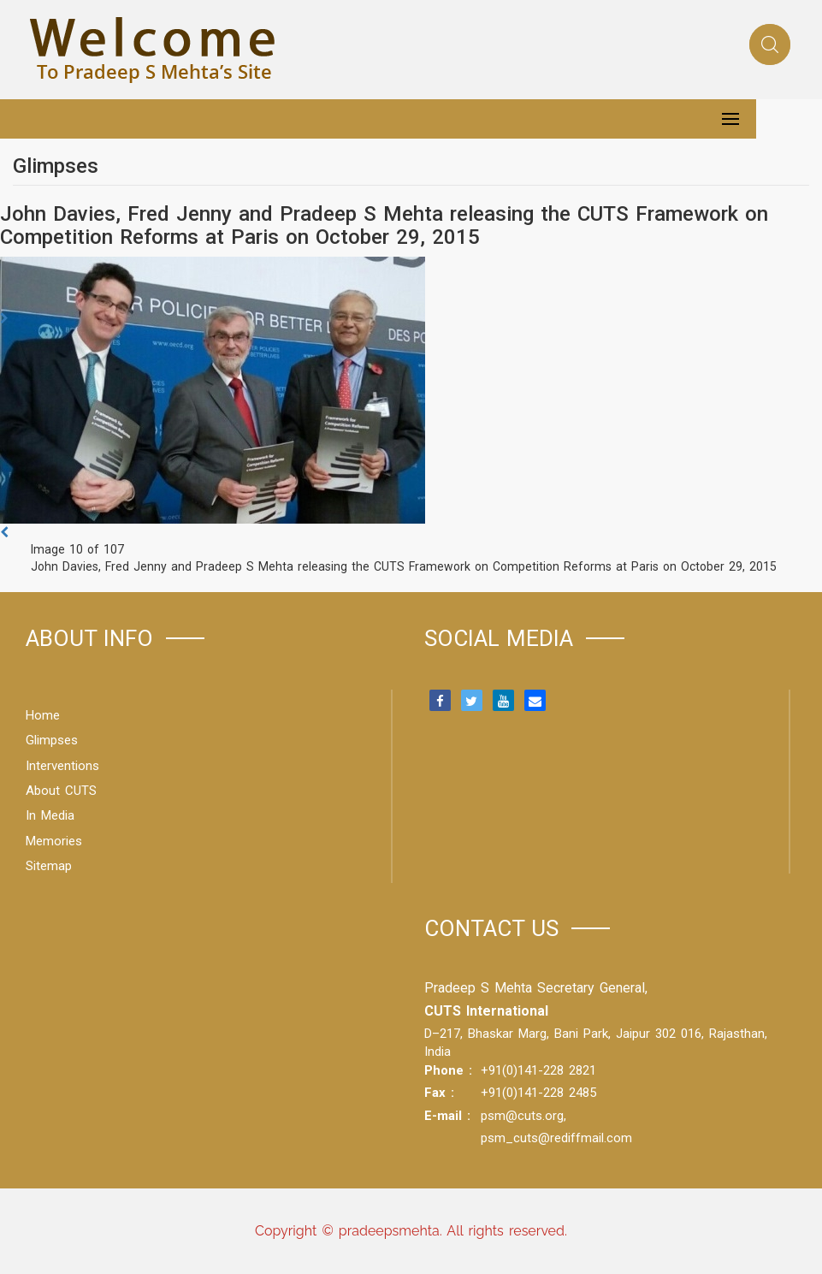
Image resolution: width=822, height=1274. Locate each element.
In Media (50, 815)
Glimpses (52, 740)
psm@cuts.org (522, 1115)
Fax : (439, 1092)
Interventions (62, 765)
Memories (54, 841)
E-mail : (447, 1115)
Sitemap (49, 866)
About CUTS (61, 790)
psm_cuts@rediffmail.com (556, 1138)
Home (43, 715)
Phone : (448, 1070)
